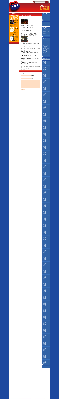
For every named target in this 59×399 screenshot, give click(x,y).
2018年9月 (44, 168)
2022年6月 (44, 115)
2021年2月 (44, 134)
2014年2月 (44, 233)
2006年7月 (44, 341)
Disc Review (44, 15)
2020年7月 (44, 142)
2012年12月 (44, 250)
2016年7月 (44, 199)
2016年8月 (44, 198)
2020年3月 (44, 147)
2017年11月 (44, 180)
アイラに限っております (25, 13)
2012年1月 (44, 263)
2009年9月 (44, 296)
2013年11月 (44, 237)
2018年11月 (44, 166)
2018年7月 (44, 171)
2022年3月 (44, 119)
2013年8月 (44, 240)
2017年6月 (44, 186)
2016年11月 (44, 194)
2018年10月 (44, 167)
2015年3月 (44, 218)
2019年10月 (44, 153)
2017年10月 (44, 181)
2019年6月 (44, 158)
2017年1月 (44, 192)
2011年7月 (44, 270)
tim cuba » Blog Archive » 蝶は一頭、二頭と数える (46, 54)
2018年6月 (44, 172)
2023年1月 (44, 107)
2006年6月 (44, 342)
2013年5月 (44, 244)
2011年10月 (44, 266)
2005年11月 (44, 350)
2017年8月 (44, 184)
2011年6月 (44, 271)
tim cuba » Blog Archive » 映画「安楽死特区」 (46, 45)
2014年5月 (44, 230)
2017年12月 (44, 179)
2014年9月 (44, 225)
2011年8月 (44, 269)
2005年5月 (44, 357)
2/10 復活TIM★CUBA (13, 27)
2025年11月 (44, 67)
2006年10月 (44, 337)
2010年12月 (44, 278)
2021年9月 (44, 126)
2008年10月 (44, 309)
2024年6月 (44, 87)
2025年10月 (44, 68)
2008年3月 (44, 317)
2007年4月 (44, 330)
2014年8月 (44, 226)
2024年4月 (44, 89)
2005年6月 (44, 356)
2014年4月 (44, 231)
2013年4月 (44, 245)
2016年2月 (44, 205)
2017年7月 (44, 185)
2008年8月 (44, 311)
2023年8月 (44, 99)
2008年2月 (44, 318)
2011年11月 (44, 265)
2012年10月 (44, 252)
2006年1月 (44, 348)
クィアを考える (45, 47)
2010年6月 (44, 285)
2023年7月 (44, 100)
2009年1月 (44, 305)
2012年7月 (44, 256)
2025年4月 (44, 75)
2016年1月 (44, 206)
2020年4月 (44, 146)
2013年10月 (44, 238)
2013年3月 (44, 246)
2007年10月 (44, 323)
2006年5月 (44, 343)
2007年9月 (44, 324)
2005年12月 (44, 349)
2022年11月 (44, 109)
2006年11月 (44, 336)
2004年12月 (44, 363)
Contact (44, 25)
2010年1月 (44, 291)
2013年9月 (44, 239)
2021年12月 (44, 122)
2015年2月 (44, 219)
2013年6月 (44, 243)
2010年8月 (44, 283)
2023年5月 (44, 102)
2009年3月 (44, 303)
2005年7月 (44, 355)
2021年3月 (44, 133)
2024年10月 (44, 82)
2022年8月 (44, 113)
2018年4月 (44, 174)
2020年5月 (44, 145)
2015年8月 (44, 212)
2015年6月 (44, 214)
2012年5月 (44, 258)
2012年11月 (44, 251)
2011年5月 (44, 272)
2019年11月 (44, 152)
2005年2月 (44, 361)
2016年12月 (44, 193)
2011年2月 (44, 276)
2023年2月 (44, 106)
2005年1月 (44, 362)
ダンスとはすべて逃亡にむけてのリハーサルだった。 (46, 52)
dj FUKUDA (44, 17)
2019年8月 (44, 155)
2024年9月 (44, 83)
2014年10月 (44, 224)
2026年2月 (44, 63)
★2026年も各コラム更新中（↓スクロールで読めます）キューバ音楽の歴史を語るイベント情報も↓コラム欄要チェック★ (14, 17)
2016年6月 (44, 200)
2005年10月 (44, 351)
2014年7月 (44, 227)
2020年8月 (44, 141)
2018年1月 (44, 178)
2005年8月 (44, 354)
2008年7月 (44, 312)
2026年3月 (44, 62)
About (43, 24)
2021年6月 (44, 129)
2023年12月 (44, 94)
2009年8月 (44, 297)
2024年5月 (44, 88)
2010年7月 (44, 284)
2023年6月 (44, 101)
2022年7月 (44, 114)
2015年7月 (44, 213)
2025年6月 (44, 73)
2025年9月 (44, 69)
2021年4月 (44, 132)
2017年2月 (44, 191)
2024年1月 (44, 93)
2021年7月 (44, 128)
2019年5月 (44, 159)
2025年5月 (44, 74)
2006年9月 (44, 338)
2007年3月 (44, 331)
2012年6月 (44, 257)
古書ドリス (44, 33)
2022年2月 (44, 120)
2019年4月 (44, 160)
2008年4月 (44, 316)
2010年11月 (44, 279)
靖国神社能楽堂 (45, 28)
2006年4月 (44, 344)
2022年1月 (44, 121)
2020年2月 (44, 148)
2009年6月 (44, 299)
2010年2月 (44, 290)
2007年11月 (44, 322)
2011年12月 (44, 264)
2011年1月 (44, 277)
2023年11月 (44, 95)
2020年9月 (44, 140)
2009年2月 (44, 304)
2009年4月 (44, 302)
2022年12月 (44, 108)
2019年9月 (44, 154)
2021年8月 (44, 127)
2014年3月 (44, 232)
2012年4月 (44, 259)
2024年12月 (44, 80)
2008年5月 (44, 315)
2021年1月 (44, 135)
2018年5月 (44, 173)
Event (13, 13)
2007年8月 (44, 325)
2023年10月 (44, 96)
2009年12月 (44, 292)
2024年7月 (44, 86)
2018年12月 (44, 165)
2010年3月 (44, 289)
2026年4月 (44, 61)
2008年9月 (44, 310)
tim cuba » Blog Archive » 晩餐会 (46, 39)
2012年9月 (44, 253)
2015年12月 (44, 207)
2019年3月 (44, 161)
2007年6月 (44, 328)
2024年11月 (44, 81)
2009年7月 (44, 298)
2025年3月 (44, 76)
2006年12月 (44, 335)
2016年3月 (44, 204)
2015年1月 (44, 220)
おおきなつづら (45, 38)
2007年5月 (44, 329)
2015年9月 (44, 211)
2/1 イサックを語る (13, 35)
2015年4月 (44, 217)
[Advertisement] (47, 382)
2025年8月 (44, 70)
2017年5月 (44, 187)
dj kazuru (30, 15)
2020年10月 (44, 139)
